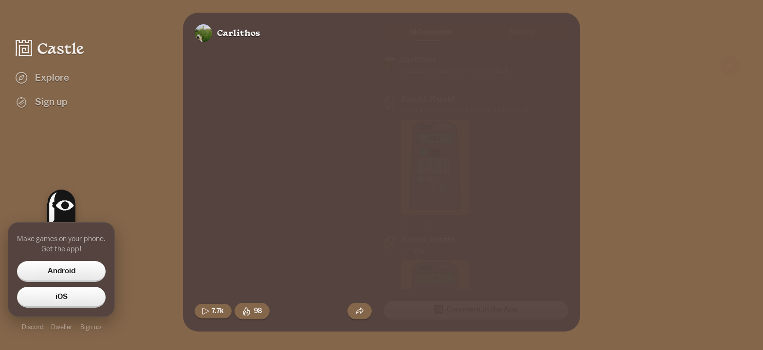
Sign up (90, 327)
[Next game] (730, 289)
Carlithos (238, 34)
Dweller (62, 327)
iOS (61, 296)
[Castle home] (50, 48)
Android (61, 271)
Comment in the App (476, 309)
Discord (32, 327)
